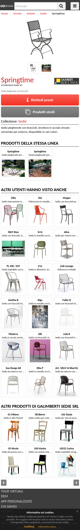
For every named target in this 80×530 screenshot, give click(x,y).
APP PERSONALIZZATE (16, 501)
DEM (4, 496)
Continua (29, 526)
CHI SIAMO (9, 506)
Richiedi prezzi (40, 100)
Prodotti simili (39, 112)
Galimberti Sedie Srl (12, 85)
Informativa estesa (47, 526)
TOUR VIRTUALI (12, 491)
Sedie (22, 121)
